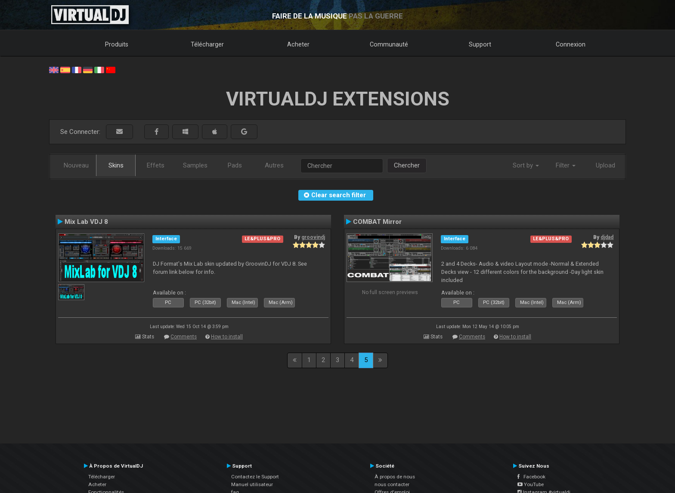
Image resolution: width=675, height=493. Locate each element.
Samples (195, 165)
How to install (227, 337)
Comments (183, 337)
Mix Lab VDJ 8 (86, 222)
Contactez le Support (255, 477)
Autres (274, 165)
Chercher (407, 165)
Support (480, 44)
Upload (605, 165)
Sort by (526, 165)
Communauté (389, 44)
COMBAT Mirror (377, 222)
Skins (116, 165)
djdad (607, 237)
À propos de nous (395, 477)
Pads (235, 165)
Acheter (298, 44)
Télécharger (207, 44)
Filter (566, 165)
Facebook (531, 477)
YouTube (530, 484)
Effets (155, 165)
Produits (116, 44)
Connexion (570, 44)
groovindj (313, 237)
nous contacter (392, 484)
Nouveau (76, 165)
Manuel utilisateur (252, 484)
